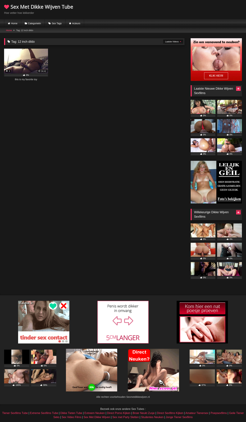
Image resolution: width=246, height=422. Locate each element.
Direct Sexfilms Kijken (170, 413)
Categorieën (34, 23)
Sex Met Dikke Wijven (97, 417)
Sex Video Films (71, 417)
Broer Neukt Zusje (144, 413)
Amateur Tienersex (196, 413)
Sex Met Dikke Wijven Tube (38, 6)
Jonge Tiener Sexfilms (179, 417)
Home (14, 23)
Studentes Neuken (152, 417)
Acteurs (76, 23)
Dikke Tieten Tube (71, 413)
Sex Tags (57, 23)
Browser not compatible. (202, 9)
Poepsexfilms (219, 413)
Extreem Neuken (94, 413)
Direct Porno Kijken (118, 413)
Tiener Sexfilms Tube (15, 413)
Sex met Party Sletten (125, 417)
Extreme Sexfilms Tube (44, 413)
